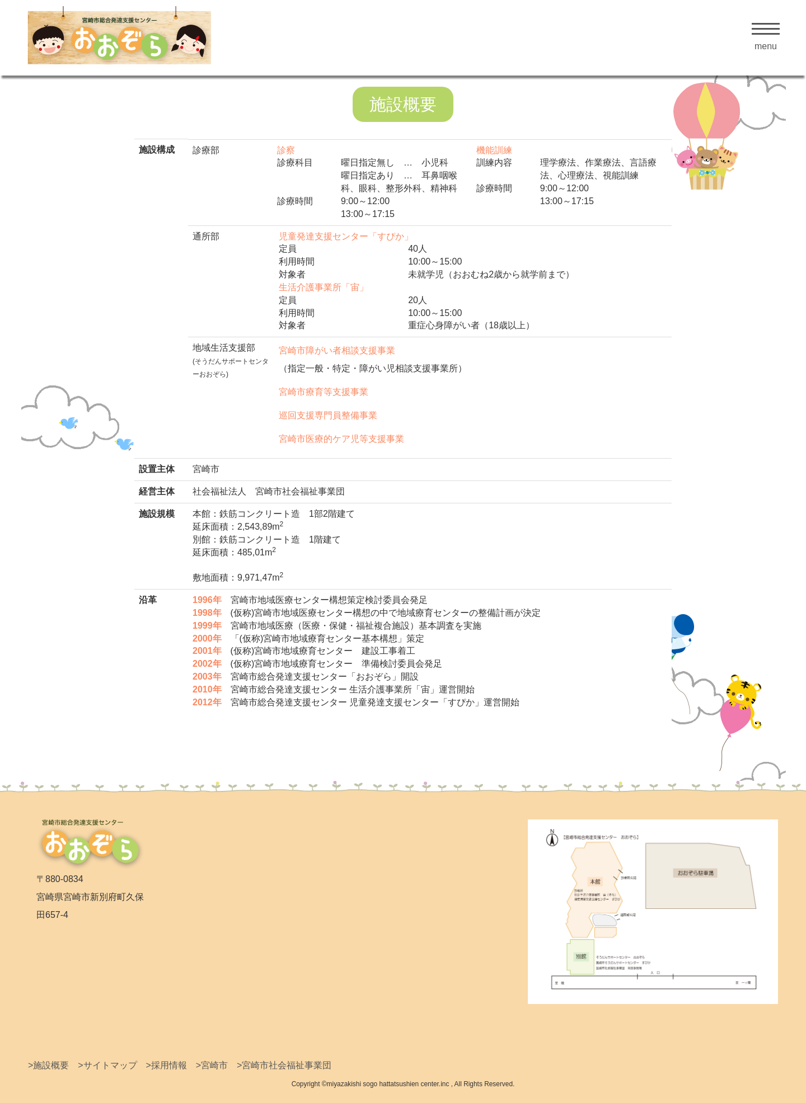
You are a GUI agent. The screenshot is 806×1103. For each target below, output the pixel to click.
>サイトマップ (107, 1065)
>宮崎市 (212, 1065)
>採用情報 (166, 1065)
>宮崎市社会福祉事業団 (284, 1065)
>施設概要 (48, 1065)
